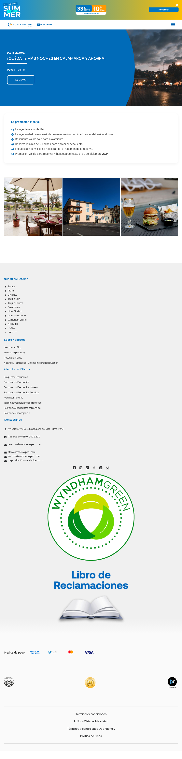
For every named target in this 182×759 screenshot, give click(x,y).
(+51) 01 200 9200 (24, 436)
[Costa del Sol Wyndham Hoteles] (30, 24)
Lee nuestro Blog (12, 347)
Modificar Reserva (13, 397)
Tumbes (12, 286)
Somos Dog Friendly (14, 352)
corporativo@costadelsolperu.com (26, 460)
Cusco (11, 328)
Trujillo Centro (15, 303)
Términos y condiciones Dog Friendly (91, 729)
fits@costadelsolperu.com (21, 452)
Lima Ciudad (14, 311)
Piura (11, 290)
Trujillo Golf (14, 299)
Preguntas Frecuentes (16, 377)
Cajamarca (14, 307)
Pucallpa (12, 332)
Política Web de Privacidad (91, 721)
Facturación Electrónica (16, 382)
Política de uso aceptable (17, 413)
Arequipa (13, 323)
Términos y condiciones (91, 714)
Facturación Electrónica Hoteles (21, 387)
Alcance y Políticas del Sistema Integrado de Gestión (31, 362)
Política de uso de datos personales (22, 408)
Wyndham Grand (17, 319)
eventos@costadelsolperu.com (24, 456)
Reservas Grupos (13, 357)
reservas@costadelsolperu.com (24, 444)
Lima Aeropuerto (17, 315)
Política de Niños (91, 736)
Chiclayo (12, 294)
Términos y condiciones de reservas (22, 402)
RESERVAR (21, 80)
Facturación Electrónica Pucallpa (21, 392)
